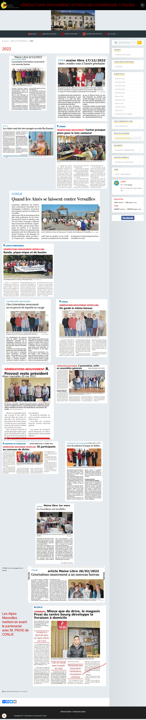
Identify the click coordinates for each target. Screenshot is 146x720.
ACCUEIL (32, 34)
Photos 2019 (119, 104)
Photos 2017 (119, 111)
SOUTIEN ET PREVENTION (124, 163)
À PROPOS (118, 68)
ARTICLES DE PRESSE (19, 42)
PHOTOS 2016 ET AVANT (124, 115)
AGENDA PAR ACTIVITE (93, 34)
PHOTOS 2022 (120, 94)
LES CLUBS (111, 34)
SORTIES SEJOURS (70, 34)
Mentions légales (66, 712)
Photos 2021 (119, 97)
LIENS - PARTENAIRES (123, 175)
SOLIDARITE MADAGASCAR (124, 151)
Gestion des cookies (79, 712)
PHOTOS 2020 (120, 101)
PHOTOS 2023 (120, 90)
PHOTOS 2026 (120, 80)
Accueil (5, 42)
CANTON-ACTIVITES (47, 34)
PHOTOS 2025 (120, 83)
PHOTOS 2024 (120, 87)
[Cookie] (4, 716)
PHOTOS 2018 (120, 108)
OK (139, 43)
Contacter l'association (122, 56)
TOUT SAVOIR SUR (121, 127)
